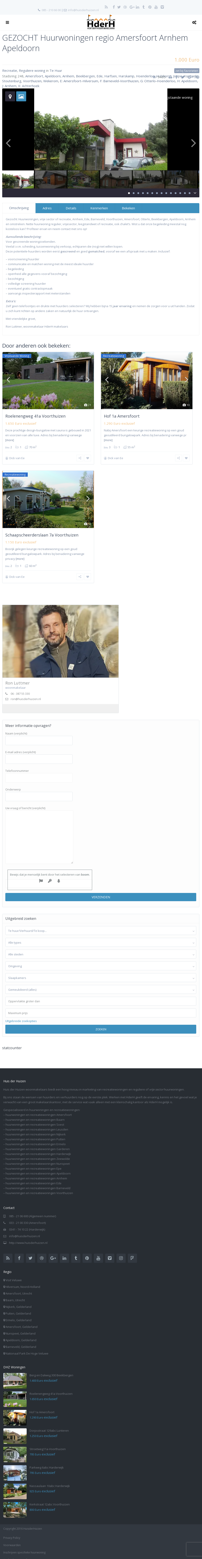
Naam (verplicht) (39, 731)
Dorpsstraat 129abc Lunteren (49, 1425)
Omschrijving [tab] (19, 208)
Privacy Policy (11, 1532)
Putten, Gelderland (18, 1308)
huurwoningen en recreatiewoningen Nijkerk (36, 1129)
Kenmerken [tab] (99, 208)
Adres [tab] (47, 208)
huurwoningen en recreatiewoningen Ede (33, 1177)
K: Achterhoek (28, 86)
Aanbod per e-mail (15, 1554)
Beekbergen (85, 76)
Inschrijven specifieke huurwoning (24, 1547)
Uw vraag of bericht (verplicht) (39, 829)
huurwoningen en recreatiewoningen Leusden (37, 1124)
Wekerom (50, 81)
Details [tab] (71, 208)
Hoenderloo (145, 76)
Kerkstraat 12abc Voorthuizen (50, 1499)
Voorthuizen (32, 81)
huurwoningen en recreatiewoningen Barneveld (38, 1182)
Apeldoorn (53, 76)
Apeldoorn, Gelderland (21, 1334)
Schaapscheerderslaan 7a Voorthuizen (41, 532)
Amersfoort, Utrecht (19, 1288)
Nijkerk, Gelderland (19, 1301)
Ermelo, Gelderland (19, 1314)
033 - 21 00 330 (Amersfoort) (27, 1217)
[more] (9, 440)
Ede (100, 76)
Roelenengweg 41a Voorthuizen (35, 416)
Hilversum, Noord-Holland (23, 1281)
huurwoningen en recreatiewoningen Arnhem (36, 1173)
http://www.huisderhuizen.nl (28, 1237)
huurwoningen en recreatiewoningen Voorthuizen (39, 1187)
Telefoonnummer (39, 768)
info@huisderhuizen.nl (83, 10)
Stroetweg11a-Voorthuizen (48, 1443)
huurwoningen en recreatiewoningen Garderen (38, 1143)
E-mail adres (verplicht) (39, 749)
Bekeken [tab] (128, 208)
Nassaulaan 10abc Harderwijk (50, 1480)
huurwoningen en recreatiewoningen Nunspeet (38, 1158)
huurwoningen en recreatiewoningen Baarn (35, 1114)
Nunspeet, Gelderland (21, 1328)
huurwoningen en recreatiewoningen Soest (35, 1119)
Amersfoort (34, 76)
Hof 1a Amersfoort (122, 416)
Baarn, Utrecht (15, 1294)
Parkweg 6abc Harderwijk (47, 1462)
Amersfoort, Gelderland (22, 1321)
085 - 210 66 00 (51, 10)
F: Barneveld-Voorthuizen (119, 81)
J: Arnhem (9, 86)
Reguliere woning (32, 70)
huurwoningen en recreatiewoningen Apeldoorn (38, 1168)
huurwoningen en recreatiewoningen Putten (35, 1133)
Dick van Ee (17, 458)
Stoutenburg (11, 81)
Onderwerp (39, 787)
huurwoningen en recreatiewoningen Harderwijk (38, 1148)
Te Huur (56, 70)
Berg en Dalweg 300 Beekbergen (51, 1369)
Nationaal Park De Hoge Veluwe (27, 1348)
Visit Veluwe (14, 1274)
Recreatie (9, 70)
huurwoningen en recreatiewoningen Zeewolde (38, 1153)
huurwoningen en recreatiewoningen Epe (33, 1163)
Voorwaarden (12, 1539)
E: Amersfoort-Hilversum (79, 81)
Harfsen (110, 76)
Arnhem (68, 76)
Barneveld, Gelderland (21, 1341)
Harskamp (126, 76)
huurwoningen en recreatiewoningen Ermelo (36, 1138)
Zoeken (100, 1023)
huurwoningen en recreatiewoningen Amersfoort (39, 1109)
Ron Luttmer (17, 677)
